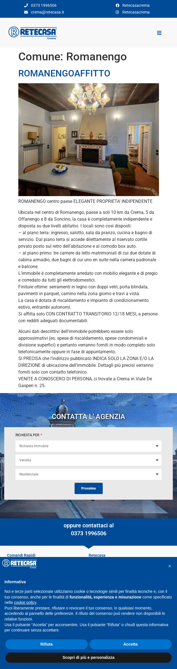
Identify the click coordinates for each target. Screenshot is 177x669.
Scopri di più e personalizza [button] (88, 657)
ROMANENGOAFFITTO (64, 73)
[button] (169, 566)
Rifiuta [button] (46, 644)
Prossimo (88, 488)
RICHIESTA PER (27, 435)
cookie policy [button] (25, 602)
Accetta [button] (130, 644)
